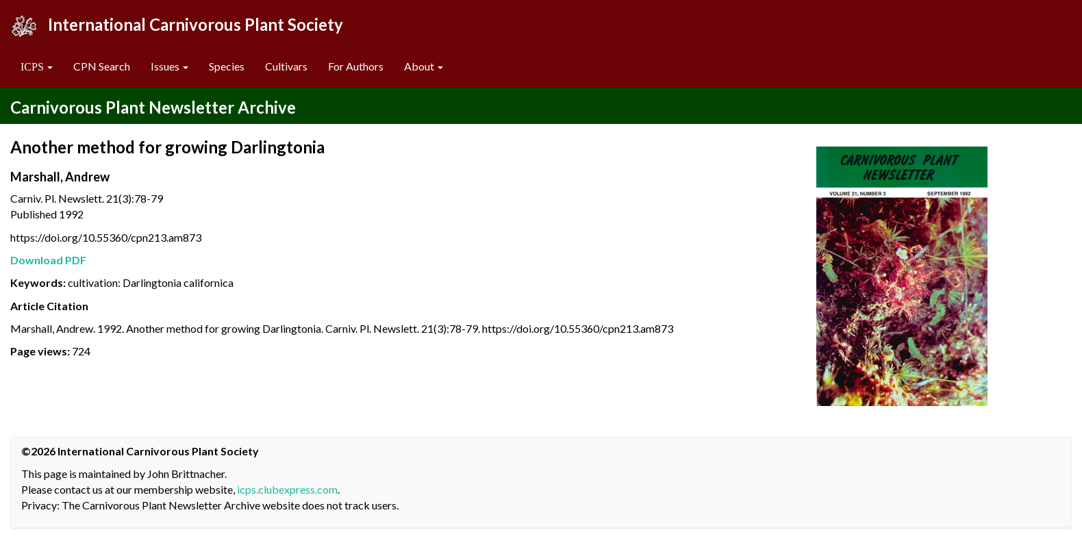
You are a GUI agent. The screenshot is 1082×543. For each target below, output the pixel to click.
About (423, 66)
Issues (169, 66)
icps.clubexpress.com (287, 489)
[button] (36, 67)
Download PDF (48, 259)
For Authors (355, 66)
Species (226, 66)
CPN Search (101, 66)
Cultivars (286, 66)
